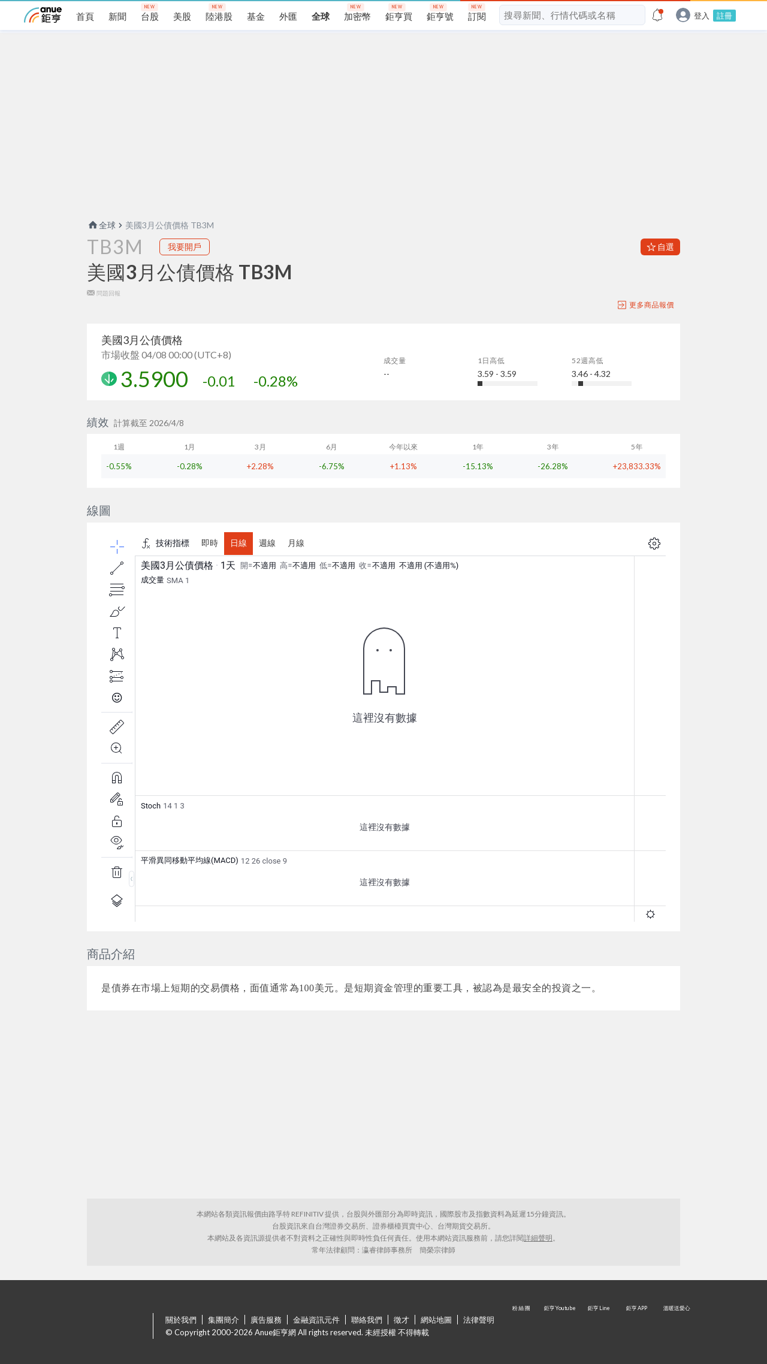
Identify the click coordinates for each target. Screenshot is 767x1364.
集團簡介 (223, 1319)
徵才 (401, 1319)
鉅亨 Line (599, 1327)
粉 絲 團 (522, 1327)
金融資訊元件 (316, 1319)
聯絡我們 (366, 1319)
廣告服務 (266, 1319)
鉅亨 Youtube (561, 1327)
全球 (101, 225)
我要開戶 (184, 247)
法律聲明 (478, 1319)
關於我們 (181, 1319)
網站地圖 (436, 1319)
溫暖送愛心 (676, 1327)
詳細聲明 (538, 1237)
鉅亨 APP (637, 1327)
